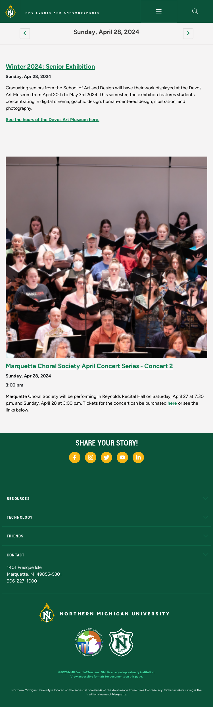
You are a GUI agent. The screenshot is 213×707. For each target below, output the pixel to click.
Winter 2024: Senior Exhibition (50, 66)
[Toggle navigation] (159, 11)
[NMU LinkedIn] (138, 457)
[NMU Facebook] (74, 457)
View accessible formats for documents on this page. (106, 676)
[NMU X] (106, 457)
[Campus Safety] (123, 642)
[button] (195, 11)
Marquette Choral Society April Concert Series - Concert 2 (89, 366)
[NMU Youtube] (122, 457)
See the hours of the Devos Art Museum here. (52, 119)
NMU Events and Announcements (63, 12)
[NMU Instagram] (90, 457)
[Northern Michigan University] (10, 11)
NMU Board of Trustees (83, 672)
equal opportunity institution (134, 672)
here (172, 403)
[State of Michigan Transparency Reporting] (92, 642)
